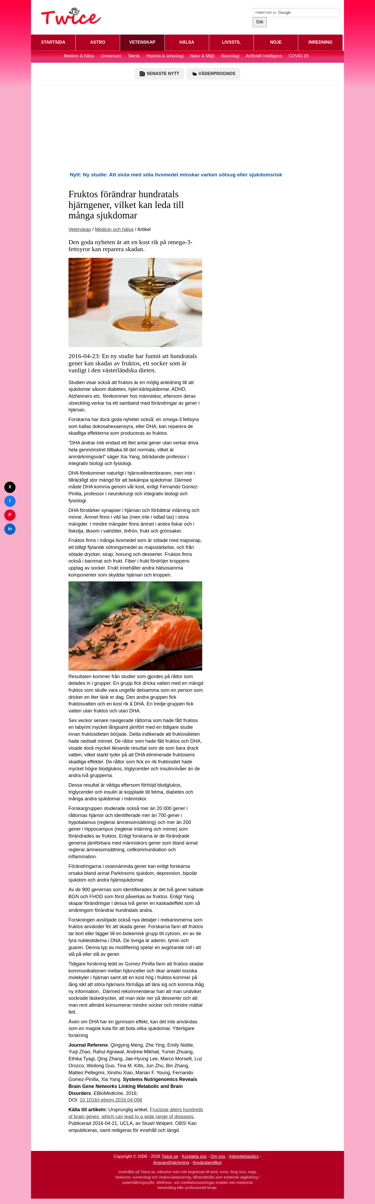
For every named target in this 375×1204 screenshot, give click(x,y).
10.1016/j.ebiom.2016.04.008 (111, 1100)
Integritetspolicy (244, 1156)
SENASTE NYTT (159, 73)
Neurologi (230, 56)
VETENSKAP (142, 42)
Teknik (134, 56)
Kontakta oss (194, 1156)
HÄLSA (186, 42)
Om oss (218, 1156)
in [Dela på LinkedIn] (10, 528)
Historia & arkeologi (165, 56)
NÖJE (276, 42)
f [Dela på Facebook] (9, 501)
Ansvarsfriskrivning (171, 1162)
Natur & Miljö (202, 56)
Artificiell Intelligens (264, 56)
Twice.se (170, 1156)
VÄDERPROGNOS (213, 73)
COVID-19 (298, 56)
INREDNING (320, 42)
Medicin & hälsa (79, 56)
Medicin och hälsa (114, 229)
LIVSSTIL (231, 42)
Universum (111, 56)
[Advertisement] (187, 128)
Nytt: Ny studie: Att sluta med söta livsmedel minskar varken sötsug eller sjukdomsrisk (176, 174)
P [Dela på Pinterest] (10, 514)
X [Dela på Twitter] (10, 487)
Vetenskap (79, 229)
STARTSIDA (53, 42)
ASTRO (97, 42)
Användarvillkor (207, 1162)
